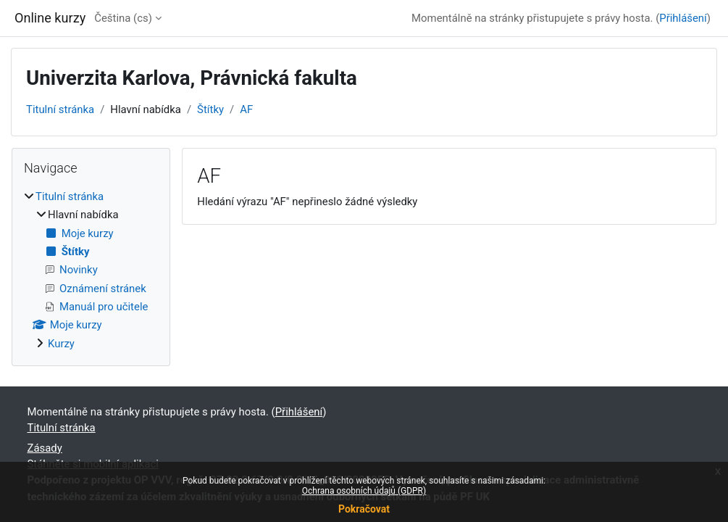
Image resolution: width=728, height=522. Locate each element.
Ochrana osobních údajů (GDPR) (364, 491)
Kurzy (61, 343)
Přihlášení (683, 18)
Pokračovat (364, 509)
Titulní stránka (60, 109)
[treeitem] (91, 270)
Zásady (45, 448)
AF (246, 109)
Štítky (210, 109)
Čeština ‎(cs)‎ (123, 18)
